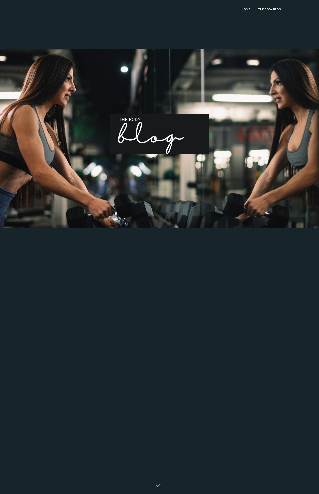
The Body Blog (269, 9)
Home (245, 9)
